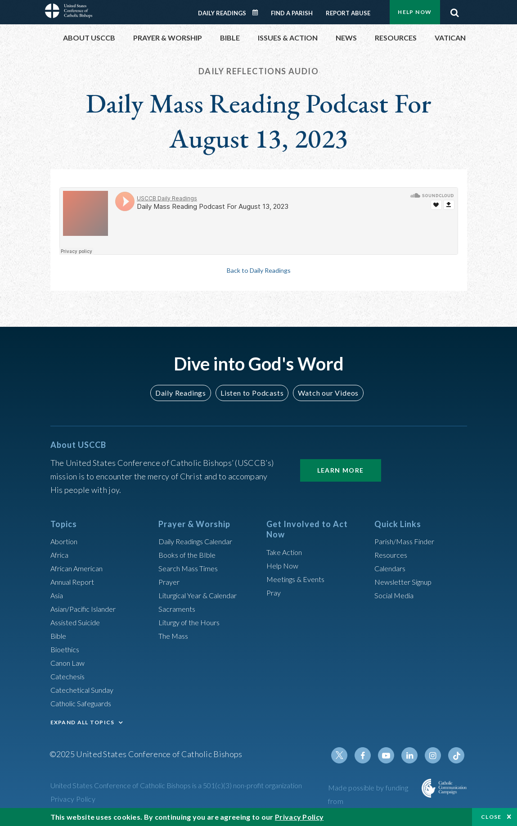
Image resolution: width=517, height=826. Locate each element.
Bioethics (67, 649)
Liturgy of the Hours (193, 622)
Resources (392, 555)
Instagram (435, 755)
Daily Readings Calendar (258, 12)
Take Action (286, 552)
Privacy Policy (73, 798)
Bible (59, 636)
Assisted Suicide (79, 622)
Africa (61, 555)
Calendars (392, 568)
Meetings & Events (299, 579)
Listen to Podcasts (251, 393)
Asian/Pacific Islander (87, 609)
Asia (58, 595)
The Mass (175, 636)
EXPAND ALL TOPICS (82, 722)
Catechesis (70, 676)
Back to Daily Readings (259, 270)
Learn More (340, 470)
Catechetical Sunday (85, 690)
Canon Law (69, 663)
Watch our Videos (324, 393)
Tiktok (457, 755)
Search (455, 10)
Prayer (170, 582)
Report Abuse (348, 13)
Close (491, 816)
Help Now (415, 12)
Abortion (66, 541)
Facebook (371, 755)
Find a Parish (292, 13)
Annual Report (75, 582)
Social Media (396, 595)
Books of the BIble (190, 555)
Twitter (349, 755)
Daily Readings (222, 13)
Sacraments (178, 609)
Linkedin (414, 755)
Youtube (392, 755)
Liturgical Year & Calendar (204, 595)
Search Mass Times (191, 568)
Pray (274, 592)
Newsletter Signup (407, 582)
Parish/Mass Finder (408, 541)
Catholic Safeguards (85, 703)
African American (80, 568)
